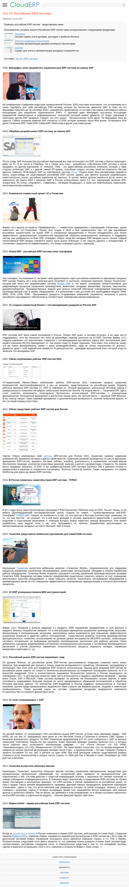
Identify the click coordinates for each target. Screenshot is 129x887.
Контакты (64, 862)
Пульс (74, 172)
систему (64, 873)
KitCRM (19, 48)
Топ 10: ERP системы (26, 58)
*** (101, 847)
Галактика (22, 568)
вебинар (64, 883)
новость (64, 878)
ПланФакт (20, 34)
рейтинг (48, 456)
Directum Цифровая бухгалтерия (32, 41)
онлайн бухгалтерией (24, 833)
